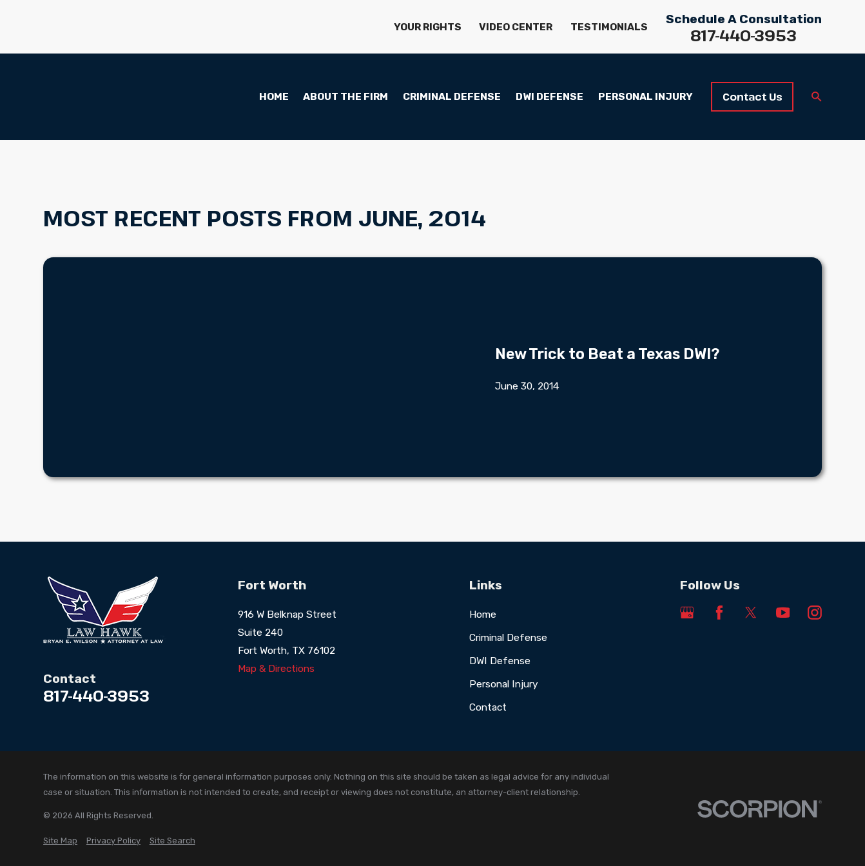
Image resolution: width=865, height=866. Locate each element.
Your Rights (428, 27)
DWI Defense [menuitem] (549, 96)
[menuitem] (60, 840)
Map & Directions (276, 668)
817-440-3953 (743, 35)
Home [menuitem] (274, 96)
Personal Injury (503, 684)
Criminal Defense (508, 637)
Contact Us (752, 96)
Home (482, 614)
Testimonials (609, 27)
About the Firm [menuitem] (345, 96)
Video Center (515, 27)
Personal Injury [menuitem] (645, 96)
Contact (488, 707)
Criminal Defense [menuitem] (452, 96)
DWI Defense (499, 660)
